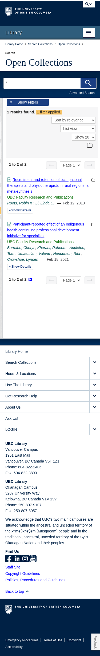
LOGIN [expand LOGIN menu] (11, 429)
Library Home (16, 351)
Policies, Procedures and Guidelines (35, 580)
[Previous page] (51, 165)
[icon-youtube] (33, 559)
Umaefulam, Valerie (33, 253)
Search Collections (21, 362)
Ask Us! (11, 418)
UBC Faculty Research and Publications (40, 197)
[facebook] (9, 559)
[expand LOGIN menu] (94, 429)
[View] (77, 128)
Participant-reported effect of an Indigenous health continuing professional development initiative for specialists (45, 230)
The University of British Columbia (36, 11)
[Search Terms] (50, 83)
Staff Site (13, 567)
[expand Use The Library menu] (94, 385)
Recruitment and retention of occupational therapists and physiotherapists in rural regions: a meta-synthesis (48, 185)
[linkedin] (17, 559)
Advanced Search (82, 93)
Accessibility (14, 647)
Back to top (17, 591)
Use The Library (18, 385)
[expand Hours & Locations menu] (94, 373)
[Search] (88, 83)
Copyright (74, 640)
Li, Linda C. (44, 203)
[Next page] (90, 165)
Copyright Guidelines (22, 573)
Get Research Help (21, 396)
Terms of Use (53, 640)
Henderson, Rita (66, 253)
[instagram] (25, 559)
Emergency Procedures (21, 640)
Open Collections (38, 62)
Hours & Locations (20, 374)
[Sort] (73, 120)
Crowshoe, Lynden (22, 259)
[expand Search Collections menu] (94, 362)
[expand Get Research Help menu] (94, 396)
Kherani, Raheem (51, 248)
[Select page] (70, 165)
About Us (13, 407)
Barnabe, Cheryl (20, 248)
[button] (27, 591)
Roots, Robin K (19, 203)
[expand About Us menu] (94, 407)
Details (20, 210)
